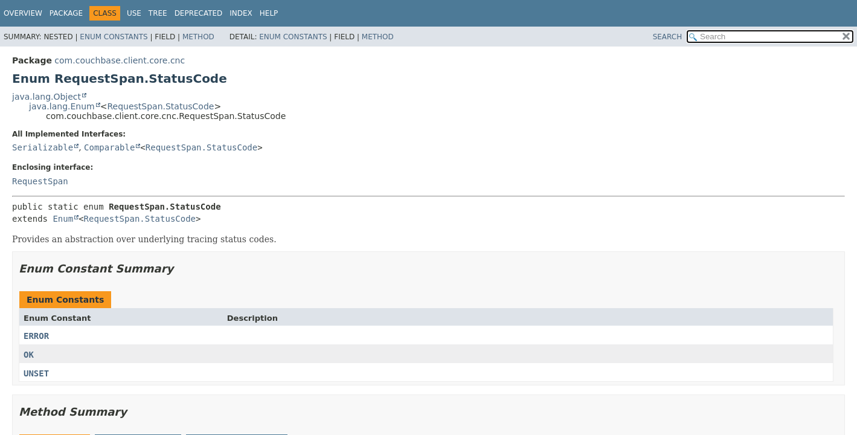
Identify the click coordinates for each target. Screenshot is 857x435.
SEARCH (667, 37)
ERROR (36, 336)
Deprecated (199, 13)
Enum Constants (113, 37)
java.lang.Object (46, 97)
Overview (23, 13)
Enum (63, 219)
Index (240, 13)
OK (29, 354)
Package (66, 13)
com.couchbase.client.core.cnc (119, 60)
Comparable (109, 147)
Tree (158, 13)
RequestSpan (40, 181)
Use (134, 13)
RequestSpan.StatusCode (160, 106)
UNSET (36, 373)
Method (198, 37)
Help (269, 13)
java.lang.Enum (62, 106)
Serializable (42, 147)
